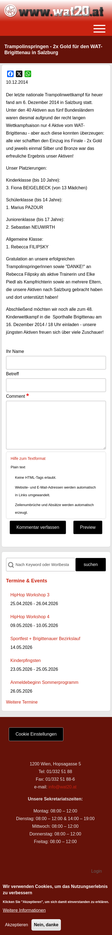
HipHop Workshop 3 (29, 595)
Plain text (18, 467)
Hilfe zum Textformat (28, 458)
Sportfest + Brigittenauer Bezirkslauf (45, 638)
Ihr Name (15, 351)
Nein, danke (46, 924)
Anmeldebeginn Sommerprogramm (44, 682)
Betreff (12, 373)
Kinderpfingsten (25, 660)
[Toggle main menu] (56, 29)
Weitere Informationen (24, 910)
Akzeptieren (16, 924)
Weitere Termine (22, 702)
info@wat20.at (62, 787)
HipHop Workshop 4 (29, 616)
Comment (15, 396)
